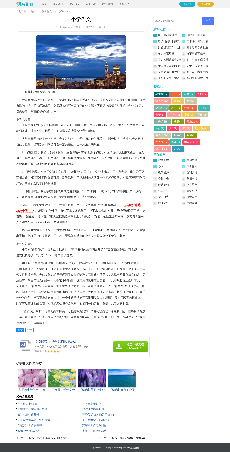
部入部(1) (161, 142)
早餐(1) (188, 114)
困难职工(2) (191, 142)
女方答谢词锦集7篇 (169, 59)
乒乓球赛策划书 (91, 403)
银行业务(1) (162, 148)
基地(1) (201, 94)
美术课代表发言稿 (197, 41)
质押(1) (191, 101)
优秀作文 (124, 4)
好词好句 (163, 184)
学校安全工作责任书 (30, 425)
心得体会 (163, 178)
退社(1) (191, 135)
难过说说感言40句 (93, 409)
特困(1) (178, 135)
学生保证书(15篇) (28, 403)
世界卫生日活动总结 (94, 430)
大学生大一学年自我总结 (32, 409)
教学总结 (192, 190)
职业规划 (163, 203)
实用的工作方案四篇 (94, 425)
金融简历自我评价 (169, 71)
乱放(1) (188, 94)
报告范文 (74, 4)
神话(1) (178, 148)
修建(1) (175, 142)
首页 (44, 4)
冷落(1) (159, 128)
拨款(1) (185, 128)
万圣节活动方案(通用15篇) (98, 414)
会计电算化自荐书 (28, 414)
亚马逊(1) (190, 107)
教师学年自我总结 (28, 430)
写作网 (110, 447)
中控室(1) (174, 114)
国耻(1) (178, 101)
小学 (29, 330)
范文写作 (58, 4)
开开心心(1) (202, 128)
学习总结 (192, 160)
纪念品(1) (192, 121)
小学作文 (63, 11)
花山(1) (175, 94)
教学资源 (107, 4)
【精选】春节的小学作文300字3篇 (46, 438)
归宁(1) (159, 114)
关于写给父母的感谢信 (95, 420)
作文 (20, 330)
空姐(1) (201, 114)
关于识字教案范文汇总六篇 (34, 420)
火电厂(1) (161, 107)
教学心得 (163, 160)
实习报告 (163, 196)
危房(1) (178, 121)
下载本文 (101, 27)
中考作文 (192, 166)
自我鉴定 (192, 196)
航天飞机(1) (162, 135)
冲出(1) (175, 107)
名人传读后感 (166, 53)
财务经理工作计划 (169, 47)
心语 (161, 166)
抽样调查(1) (162, 121)
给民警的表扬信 (167, 35)
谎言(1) (173, 128)
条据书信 (91, 4)
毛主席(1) (161, 94)
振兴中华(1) (162, 101)
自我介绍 (192, 172)
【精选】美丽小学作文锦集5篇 (127, 438)
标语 (161, 190)
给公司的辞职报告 (169, 41)
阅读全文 (90, 27)
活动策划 (192, 203)
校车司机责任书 (196, 53)
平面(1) (204, 107)
